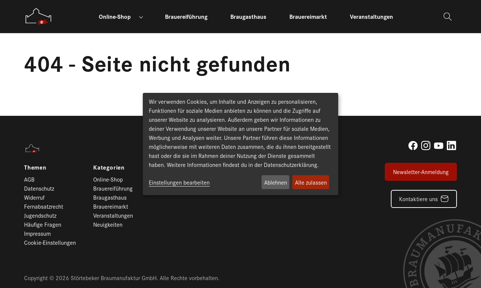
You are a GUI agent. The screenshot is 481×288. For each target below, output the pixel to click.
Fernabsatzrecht (43, 206)
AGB (29, 179)
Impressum (37, 233)
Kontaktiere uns (418, 199)
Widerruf (34, 197)
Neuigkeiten (108, 224)
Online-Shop (108, 179)
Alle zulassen (311, 182)
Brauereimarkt (110, 206)
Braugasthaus (110, 197)
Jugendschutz (40, 215)
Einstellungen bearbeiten (179, 182)
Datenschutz (39, 188)
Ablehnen (275, 182)
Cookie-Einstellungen (50, 242)
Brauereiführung (113, 188)
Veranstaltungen (113, 215)
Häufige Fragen (42, 224)
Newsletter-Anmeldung (421, 172)
